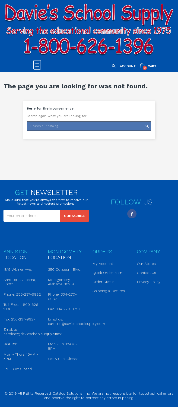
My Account (102, 263)
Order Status (103, 282)
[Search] (89, 126)
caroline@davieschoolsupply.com (31, 334)
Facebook (131, 213)
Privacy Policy (148, 282)
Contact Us (146, 272)
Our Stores (146, 263)
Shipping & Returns (108, 291)
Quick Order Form (108, 272)
